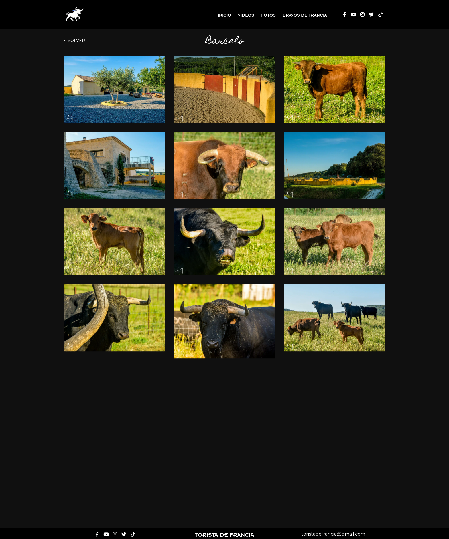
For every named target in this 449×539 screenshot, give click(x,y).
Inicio (224, 15)
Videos (246, 15)
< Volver (74, 40)
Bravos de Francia (305, 15)
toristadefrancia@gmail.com (333, 532)
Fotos (268, 15)
